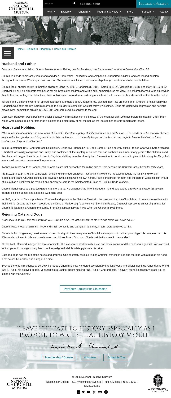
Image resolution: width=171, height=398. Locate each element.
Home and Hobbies (65, 49)
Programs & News (107, 11)
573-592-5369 (90, 3)
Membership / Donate (59, 357)
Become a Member (152, 4)
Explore (65, 11)
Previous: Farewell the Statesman (85, 289)
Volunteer (90, 357)
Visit (49, 11)
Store (130, 11)
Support (146, 11)
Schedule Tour (116, 357)
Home (20, 49)
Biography (45, 49)
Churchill (83, 11)
